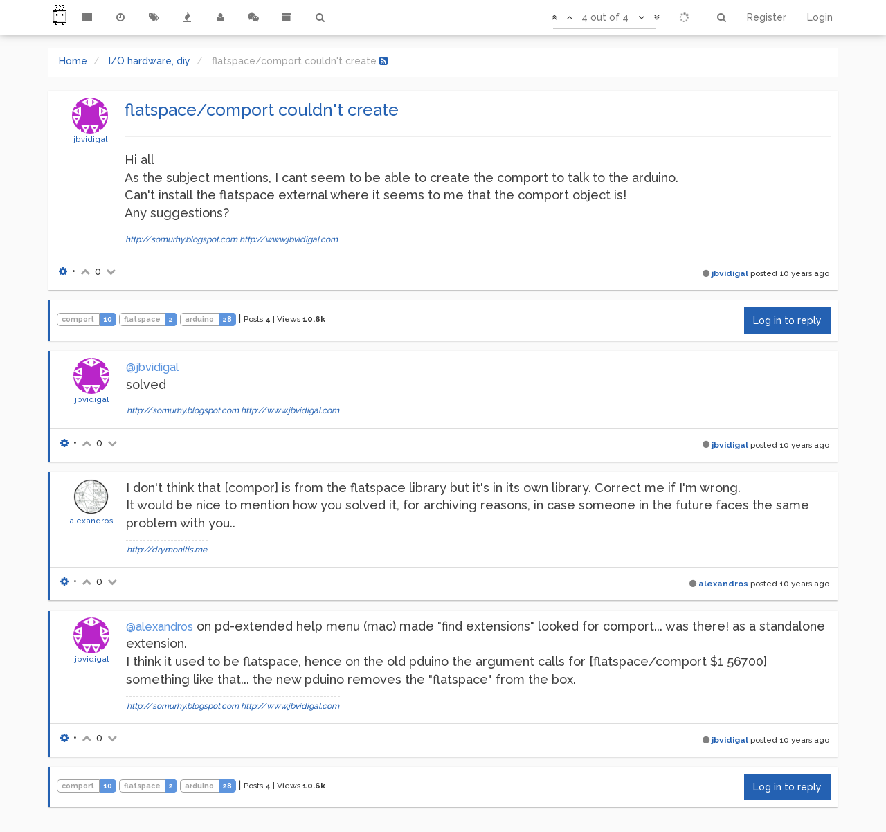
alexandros (91, 520)
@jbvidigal (152, 367)
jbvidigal (90, 139)
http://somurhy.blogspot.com (181, 239)
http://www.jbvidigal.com (288, 239)
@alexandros (159, 626)
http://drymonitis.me (167, 549)
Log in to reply (787, 320)
